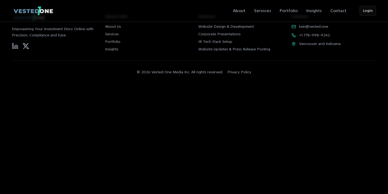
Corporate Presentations (219, 34)
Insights (314, 10)
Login (368, 10)
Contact (338, 10)
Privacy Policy (239, 72)
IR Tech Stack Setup (215, 41)
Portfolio (289, 10)
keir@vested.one (313, 26)
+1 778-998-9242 (314, 35)
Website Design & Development (226, 26)
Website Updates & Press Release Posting (234, 49)
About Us (113, 26)
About (239, 10)
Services (262, 10)
